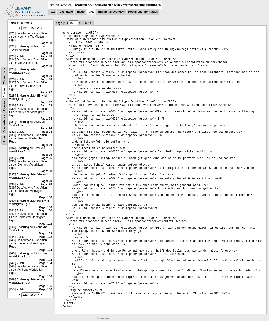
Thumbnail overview (110, 11)
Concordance (4, 124)
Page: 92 (46, 92)
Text (52, 11)
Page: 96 (46, 145)
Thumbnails (4, 76)
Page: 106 (45, 276)
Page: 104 (45, 250)
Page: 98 (46, 171)
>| (91, 23)
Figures (4, 106)
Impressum (103, 318)
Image (80, 11)
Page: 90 (46, 66)
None (4, 139)
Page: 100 (45, 197)
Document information (143, 11)
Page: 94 (46, 118)
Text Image (65, 11)
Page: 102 (45, 223)
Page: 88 (46, 43)
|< (64, 23)
